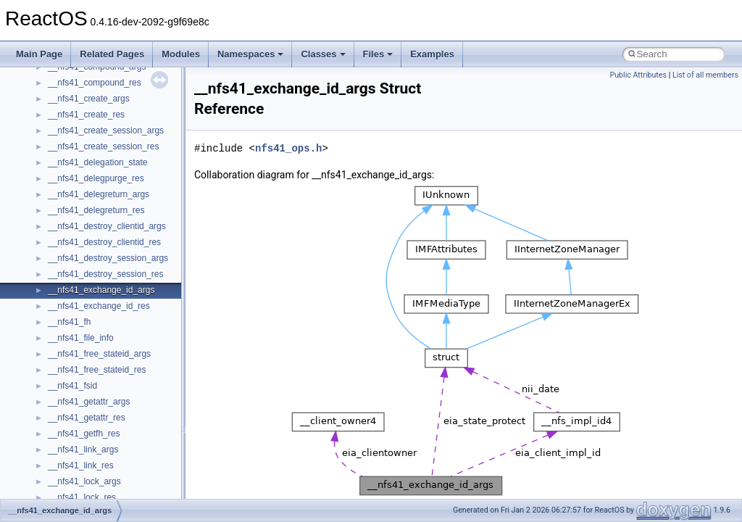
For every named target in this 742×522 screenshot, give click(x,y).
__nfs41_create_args (89, 99)
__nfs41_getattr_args (89, 402)
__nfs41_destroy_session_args (108, 258)
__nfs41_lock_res (82, 497)
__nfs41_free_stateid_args (99, 354)
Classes (323, 54)
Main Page (39, 54)
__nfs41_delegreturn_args (98, 194)
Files (378, 54)
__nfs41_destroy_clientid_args (107, 226)
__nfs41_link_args (83, 449)
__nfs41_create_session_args (106, 130)
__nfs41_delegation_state (97, 162)
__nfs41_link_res (81, 465)
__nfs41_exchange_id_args (101, 290)
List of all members (705, 75)
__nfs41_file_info (81, 338)
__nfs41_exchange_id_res (99, 306)
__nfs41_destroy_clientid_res (104, 242)
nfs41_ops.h (288, 148)
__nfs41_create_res (86, 114)
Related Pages (112, 54)
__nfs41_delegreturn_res (96, 210)
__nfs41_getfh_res (84, 433)
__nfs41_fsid (72, 386)
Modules (181, 54)
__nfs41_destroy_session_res (105, 274)
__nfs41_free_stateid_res (97, 370)
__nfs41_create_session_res (103, 146)
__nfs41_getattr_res (86, 418)
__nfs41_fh (69, 322)
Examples (432, 54)
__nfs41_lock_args (84, 481)
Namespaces (250, 54)
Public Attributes (638, 75)
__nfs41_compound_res (94, 83)
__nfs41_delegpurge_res (96, 178)
